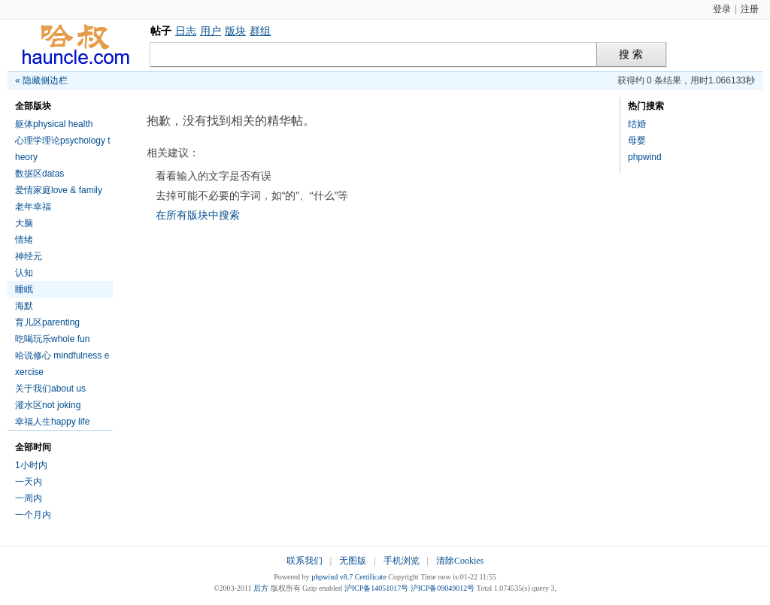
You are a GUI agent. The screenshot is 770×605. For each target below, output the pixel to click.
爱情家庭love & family (58, 190)
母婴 (637, 140)
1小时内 (31, 465)
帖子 (160, 31)
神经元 (28, 256)
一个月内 (33, 515)
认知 (24, 273)
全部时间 (33, 447)
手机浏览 (401, 560)
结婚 (637, 124)
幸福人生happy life (52, 421)
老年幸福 (33, 206)
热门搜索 (646, 106)
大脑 (24, 223)
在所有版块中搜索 (198, 215)
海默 (24, 306)
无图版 (352, 560)
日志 (185, 31)
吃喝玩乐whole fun (52, 339)
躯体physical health (53, 124)
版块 (235, 31)
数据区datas (39, 173)
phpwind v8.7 (332, 577)
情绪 (24, 239)
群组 (260, 31)
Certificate (371, 577)
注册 (750, 9)
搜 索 (631, 54)
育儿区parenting (47, 322)
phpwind (645, 157)
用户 (210, 31)
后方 (260, 588)
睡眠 (24, 289)
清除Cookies (460, 560)
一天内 (28, 481)
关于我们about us (50, 388)
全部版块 (33, 106)
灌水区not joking (47, 405)
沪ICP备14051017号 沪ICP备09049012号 (409, 588)
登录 (722, 9)
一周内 (28, 498)
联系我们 (304, 560)
